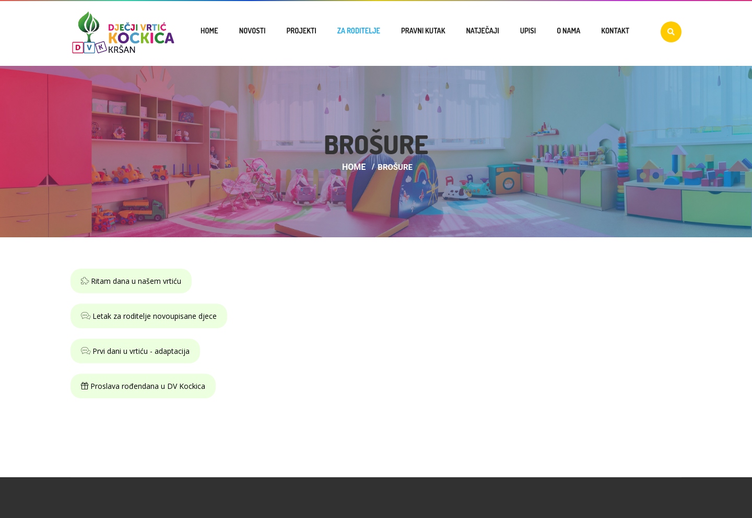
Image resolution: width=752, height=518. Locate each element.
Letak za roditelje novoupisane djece (149, 316)
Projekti (301, 30)
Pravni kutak (423, 30)
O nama (568, 30)
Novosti (252, 30)
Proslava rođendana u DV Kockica (143, 386)
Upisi (528, 30)
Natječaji (482, 30)
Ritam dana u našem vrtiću (131, 281)
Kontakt (615, 30)
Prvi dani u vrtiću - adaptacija (135, 351)
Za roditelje (358, 30)
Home (209, 30)
